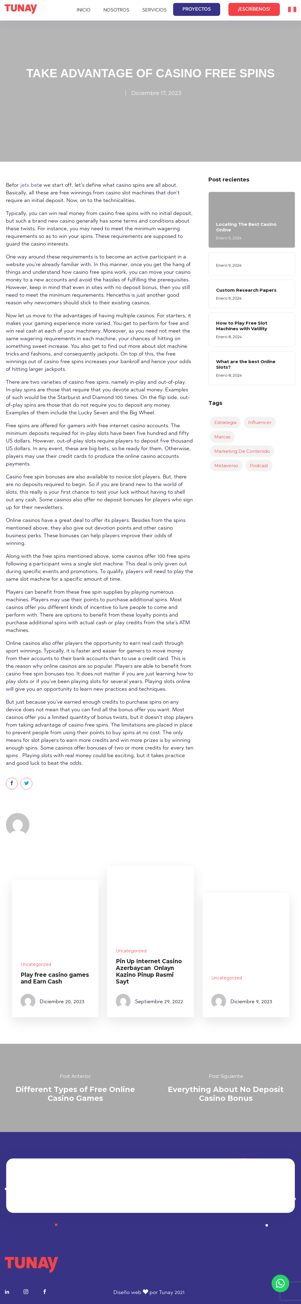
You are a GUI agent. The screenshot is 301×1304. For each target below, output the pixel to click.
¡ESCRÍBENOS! (254, 9)
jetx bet (29, 185)
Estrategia (225, 422)
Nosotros (116, 10)
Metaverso (226, 465)
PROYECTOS (197, 9)
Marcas (222, 437)
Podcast (259, 465)
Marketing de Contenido (242, 451)
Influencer (259, 422)
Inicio (84, 10)
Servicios (154, 10)
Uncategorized (36, 964)
